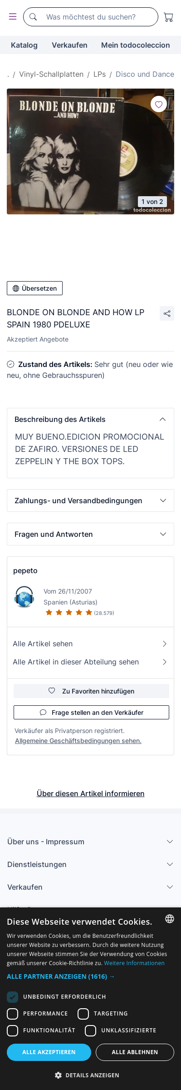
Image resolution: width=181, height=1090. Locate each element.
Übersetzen (35, 288)
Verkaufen (70, 45)
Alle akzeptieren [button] (49, 1052)
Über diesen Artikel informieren (91, 793)
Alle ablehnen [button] (135, 1052)
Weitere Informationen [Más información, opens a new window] (134, 963)
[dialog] (90, 998)
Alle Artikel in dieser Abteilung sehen (90, 661)
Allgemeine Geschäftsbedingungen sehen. (78, 740)
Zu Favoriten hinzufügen (91, 691)
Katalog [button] (24, 45)
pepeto (25, 570)
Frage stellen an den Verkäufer (91, 712)
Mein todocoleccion (135, 45)
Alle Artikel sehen (90, 643)
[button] (90, 419)
